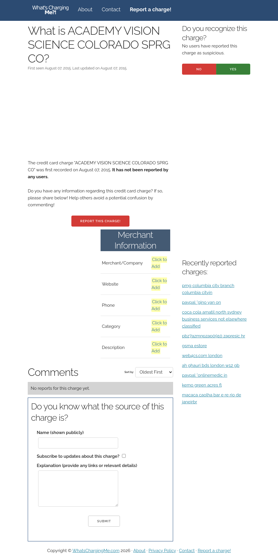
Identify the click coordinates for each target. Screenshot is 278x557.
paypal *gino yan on (201, 302)
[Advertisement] (100, 118)
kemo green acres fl (202, 385)
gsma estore (194, 345)
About (85, 9)
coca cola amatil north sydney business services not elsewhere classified (214, 319)
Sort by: (129, 372)
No (199, 69)
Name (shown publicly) (60, 432)
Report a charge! (214, 550)
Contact (111, 9)
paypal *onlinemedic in (204, 375)
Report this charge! (100, 221)
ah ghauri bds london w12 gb (211, 365)
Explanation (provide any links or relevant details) (87, 465)
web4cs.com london (202, 355)
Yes (233, 69)
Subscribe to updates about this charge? (78, 456)
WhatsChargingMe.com (96, 550)
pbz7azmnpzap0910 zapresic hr (213, 336)
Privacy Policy (162, 550)
